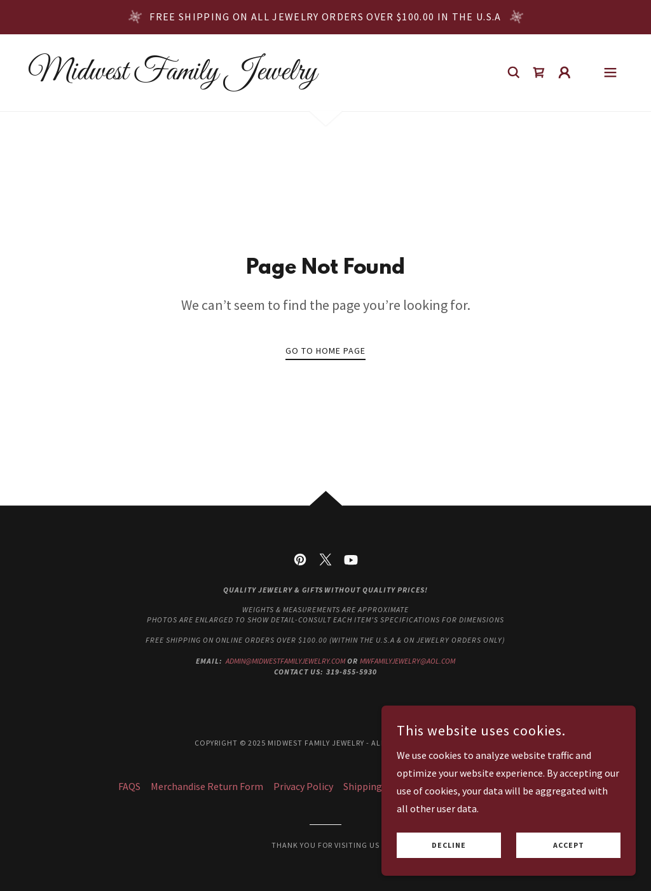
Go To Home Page (325, 350)
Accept (568, 845)
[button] (564, 72)
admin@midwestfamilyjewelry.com (285, 661)
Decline (449, 845)
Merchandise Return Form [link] (207, 786)
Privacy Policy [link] (303, 786)
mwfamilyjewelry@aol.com (407, 661)
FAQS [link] (129, 786)
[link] (172, 75)
